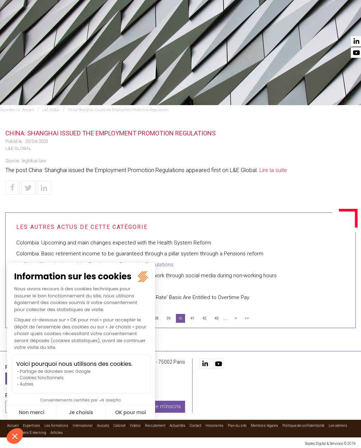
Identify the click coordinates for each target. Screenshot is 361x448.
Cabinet (227, 25)
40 (180, 318)
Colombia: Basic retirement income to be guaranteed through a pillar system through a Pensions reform (139, 253)
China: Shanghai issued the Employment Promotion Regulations (118, 110)
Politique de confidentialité (303, 426)
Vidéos (249, 25)
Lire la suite (273, 170)
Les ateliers (338, 426)
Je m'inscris (167, 406)
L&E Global (51, 110)
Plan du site (237, 426)
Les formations (125, 25)
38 (156, 318)
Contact (344, 25)
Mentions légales (264, 426)
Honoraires (215, 426)
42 (204, 318)
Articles (56, 433)
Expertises (87, 25)
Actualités (315, 25)
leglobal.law (34, 160)
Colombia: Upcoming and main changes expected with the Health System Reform (113, 243)
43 (216, 318)
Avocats (202, 25)
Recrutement (279, 25)
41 (192, 318)
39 (168, 318)
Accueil (59, 25)
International (168, 25)
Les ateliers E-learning (28, 433)
